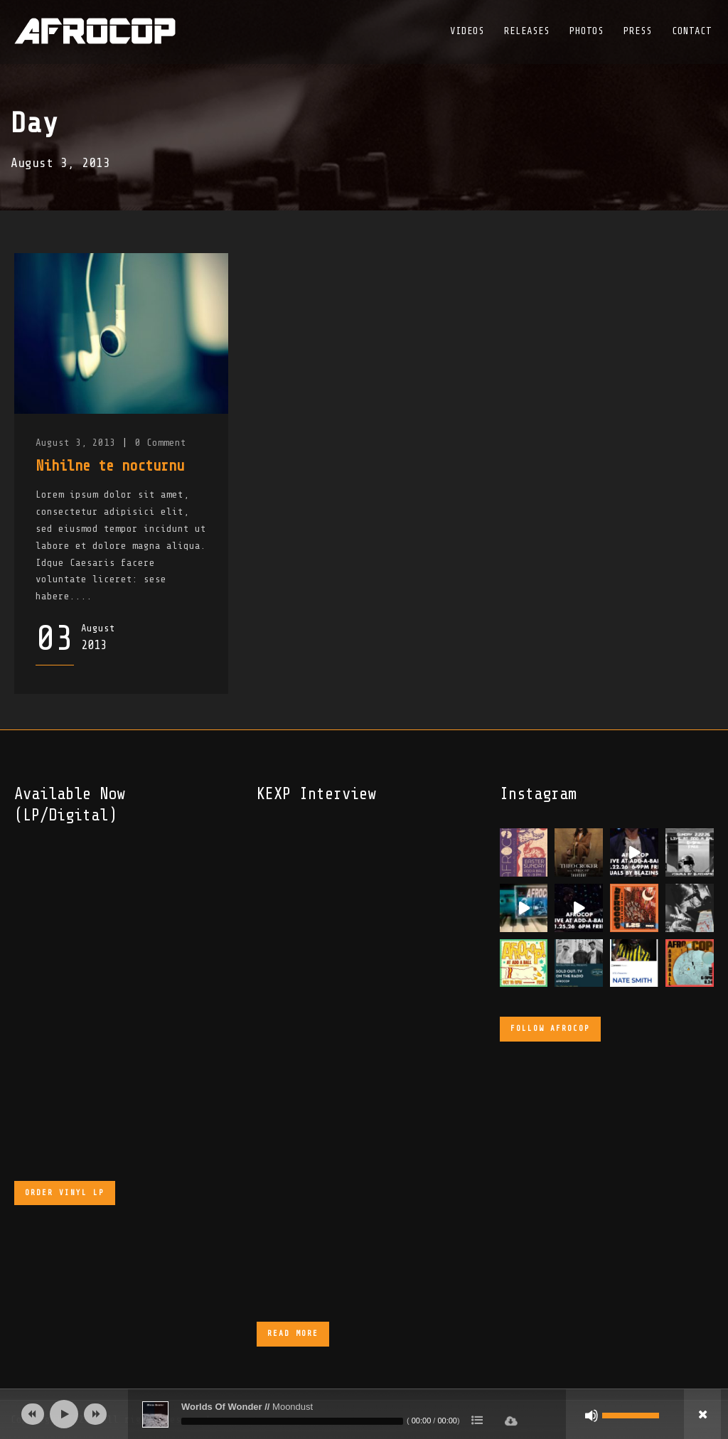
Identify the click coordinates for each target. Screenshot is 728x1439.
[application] (364, 1414)
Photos (586, 31)
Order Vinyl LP (65, 1192)
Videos (467, 31)
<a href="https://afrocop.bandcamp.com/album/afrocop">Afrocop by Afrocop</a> (128, 997)
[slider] (292, 1421)
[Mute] (591, 1415)
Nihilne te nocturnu (110, 465)
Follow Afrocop (550, 1028)
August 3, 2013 (75, 442)
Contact (692, 31)
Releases (527, 31)
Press (637, 31)
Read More (292, 1333)
